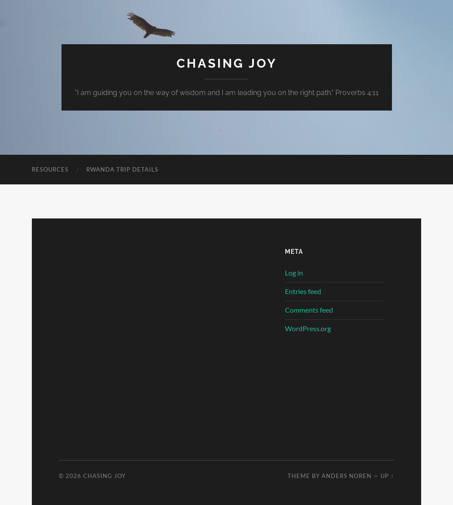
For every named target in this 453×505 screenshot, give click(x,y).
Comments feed (309, 310)
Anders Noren (347, 475)
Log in (294, 272)
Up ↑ (387, 475)
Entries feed (303, 291)
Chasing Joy (227, 63)
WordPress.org (308, 328)
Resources (50, 169)
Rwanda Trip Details (122, 169)
